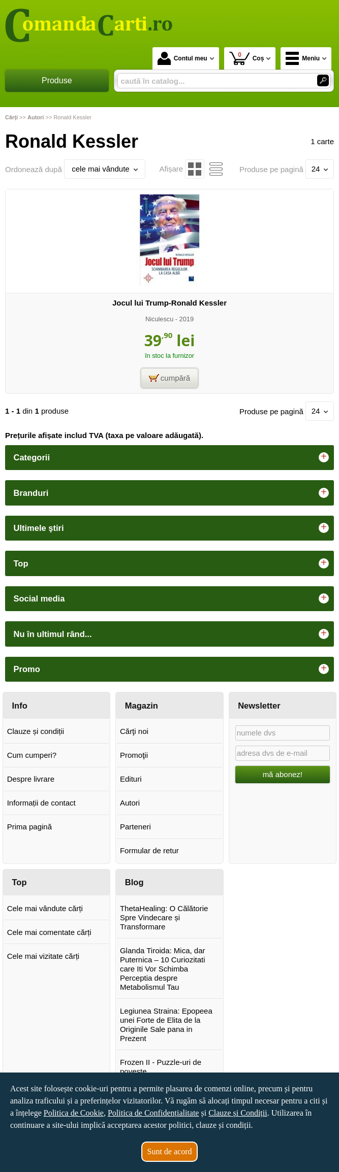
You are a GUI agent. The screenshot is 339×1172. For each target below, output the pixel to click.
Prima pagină (29, 826)
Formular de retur (149, 850)
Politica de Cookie (74, 1113)
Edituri (131, 779)
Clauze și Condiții (237, 1113)
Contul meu (182, 58)
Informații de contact (41, 802)
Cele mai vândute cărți (45, 908)
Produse (57, 80)
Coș (246, 58)
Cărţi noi (134, 731)
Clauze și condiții (36, 731)
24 (320, 168)
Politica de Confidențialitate (153, 1113)
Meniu (303, 58)
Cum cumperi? (32, 755)
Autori (130, 802)
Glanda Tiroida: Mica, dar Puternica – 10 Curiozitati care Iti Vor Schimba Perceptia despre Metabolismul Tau (162, 968)
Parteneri (135, 826)
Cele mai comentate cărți (49, 932)
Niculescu (159, 319)
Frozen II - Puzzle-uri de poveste (160, 1067)
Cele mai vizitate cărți (43, 956)
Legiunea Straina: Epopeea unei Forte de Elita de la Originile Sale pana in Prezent (166, 1025)
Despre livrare (30, 779)
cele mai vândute (104, 168)
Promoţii (134, 755)
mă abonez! (282, 774)
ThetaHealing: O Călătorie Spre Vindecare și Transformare (164, 917)
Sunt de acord (169, 1151)
